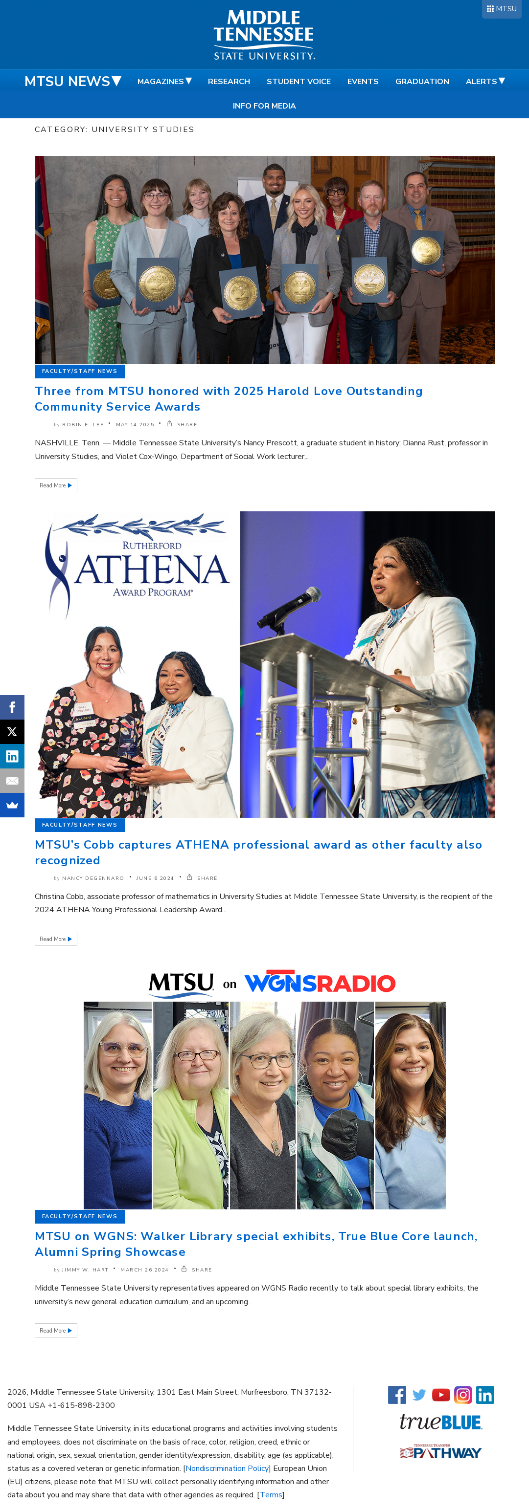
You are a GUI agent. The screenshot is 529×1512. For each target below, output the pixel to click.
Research (229, 81)
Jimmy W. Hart (85, 1270)
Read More (53, 485)
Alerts (481, 81)
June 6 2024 (156, 878)
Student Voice (299, 81)
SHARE (182, 424)
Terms (271, 1495)
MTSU (506, 9)
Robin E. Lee (83, 424)
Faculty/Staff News (80, 371)
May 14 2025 (135, 424)
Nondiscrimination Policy (227, 1468)
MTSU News (67, 81)
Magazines (161, 81)
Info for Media (264, 106)
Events (363, 81)
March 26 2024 (144, 1270)
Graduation (422, 81)
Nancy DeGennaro (93, 878)
